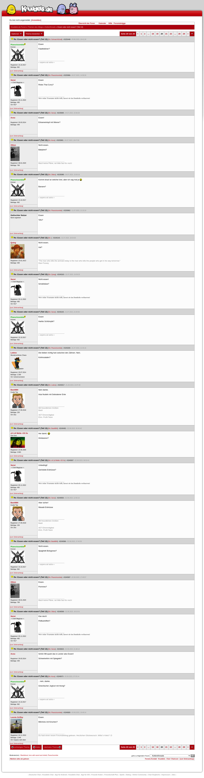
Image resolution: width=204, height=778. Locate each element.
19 (157, 34)
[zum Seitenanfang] (16, 71)
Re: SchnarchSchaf (55, 39)
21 (166, 34)
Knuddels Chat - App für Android (54, 775)
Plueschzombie (53, 755)
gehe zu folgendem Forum (140, 756)
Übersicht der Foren (86, 23)
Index (36, 747)
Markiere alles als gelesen (19, 759)
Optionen (16, 34)
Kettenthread (50, 27)
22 (171, 34)
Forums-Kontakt (151, 759)
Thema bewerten (34, 34)
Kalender (102, 23)
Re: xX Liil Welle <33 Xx (57, 460)
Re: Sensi (52, 113)
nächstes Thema (52, 747)
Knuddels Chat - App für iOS (79, 775)
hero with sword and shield (38, 755)
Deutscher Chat (35, 775)
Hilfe (110, 23)
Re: (50, 238)
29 (184, 34)
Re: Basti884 (53, 428)
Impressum (166, 775)
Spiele (122, 775)
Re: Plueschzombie (55, 75)
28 (179, 34)
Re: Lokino (52, 385)
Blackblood (24, 755)
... (148, 34)
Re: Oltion (52, 174)
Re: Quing (52, 274)
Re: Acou (52, 140)
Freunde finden (97, 775)
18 (153, 34)
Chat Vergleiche (154, 775)
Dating (128, 775)
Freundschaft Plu (111, 775)
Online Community (139, 775)
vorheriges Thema (20, 747)
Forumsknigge (120, 23)
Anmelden (36, 20)
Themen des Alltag (35, 27)
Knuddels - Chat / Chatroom (168, 759)
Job (173, 775)
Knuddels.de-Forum (18, 27)
